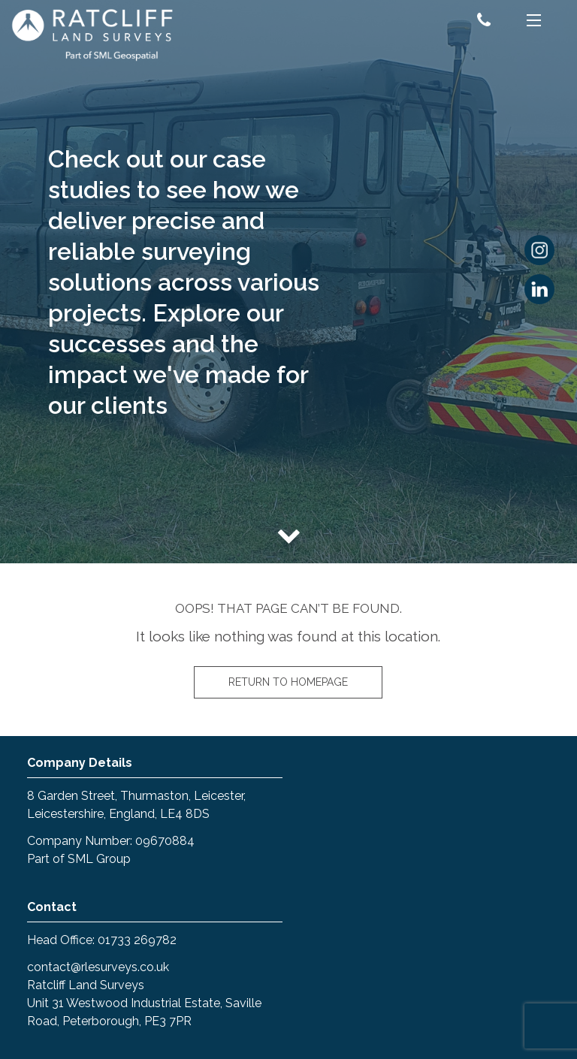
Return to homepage (288, 682)
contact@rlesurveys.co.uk (98, 967)
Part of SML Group (79, 859)
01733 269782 (137, 940)
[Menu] (534, 23)
